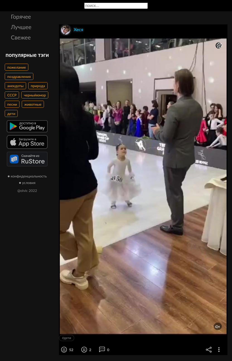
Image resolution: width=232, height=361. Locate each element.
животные (32, 104)
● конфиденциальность (27, 176)
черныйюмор (35, 95)
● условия (27, 182)
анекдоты (15, 86)
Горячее (21, 16)
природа (38, 86)
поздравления (19, 76)
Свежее (21, 37)
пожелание (16, 67)
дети (11, 113)
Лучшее (21, 26)
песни (12, 104)
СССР (12, 95)
